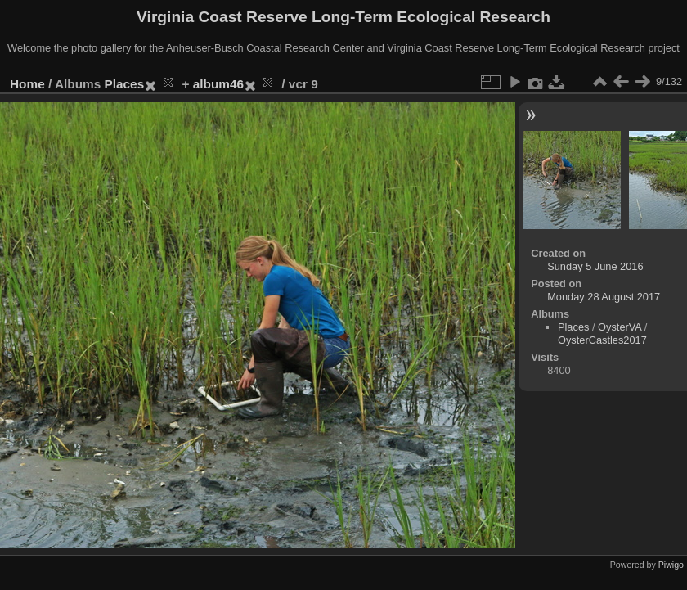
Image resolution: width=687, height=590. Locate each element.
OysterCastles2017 (602, 340)
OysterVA (619, 327)
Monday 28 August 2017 (603, 296)
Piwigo (671, 565)
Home (27, 84)
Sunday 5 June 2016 (595, 266)
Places (125, 84)
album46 (218, 84)
